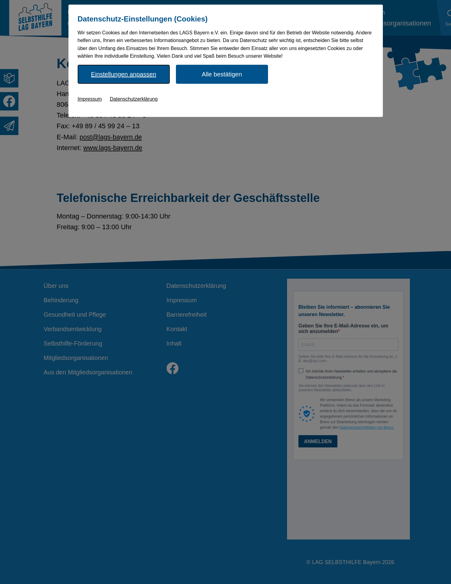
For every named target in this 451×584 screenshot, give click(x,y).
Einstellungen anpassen (123, 74)
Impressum (90, 99)
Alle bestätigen (222, 74)
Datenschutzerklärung (134, 99)
